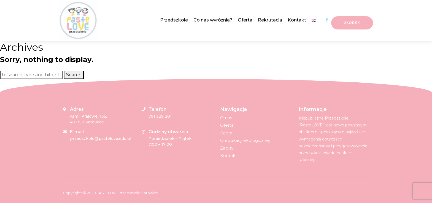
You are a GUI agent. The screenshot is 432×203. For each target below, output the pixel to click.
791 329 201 (160, 116)
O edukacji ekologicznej (245, 140)
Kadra (226, 133)
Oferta (245, 20)
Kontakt (297, 20)
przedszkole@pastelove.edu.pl (100, 138)
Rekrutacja (270, 20)
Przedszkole (174, 20)
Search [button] (74, 74)
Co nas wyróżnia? (212, 20)
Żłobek (352, 23)
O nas (226, 117)
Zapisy (226, 148)
